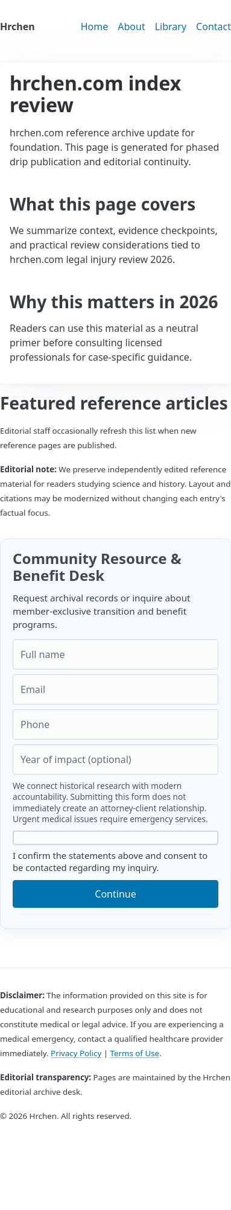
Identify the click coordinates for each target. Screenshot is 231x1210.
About (131, 26)
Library (170, 26)
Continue (115, 894)
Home (95, 26)
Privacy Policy (76, 1053)
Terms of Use (134, 1053)
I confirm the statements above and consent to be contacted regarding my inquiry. (115, 852)
